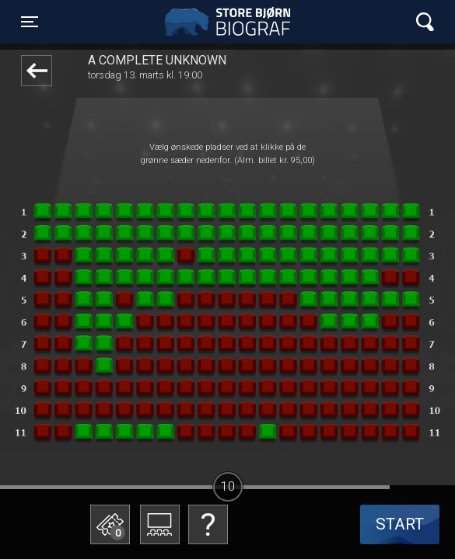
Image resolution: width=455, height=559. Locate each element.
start (400, 524)
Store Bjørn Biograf (231, 21)
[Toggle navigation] (29, 21)
